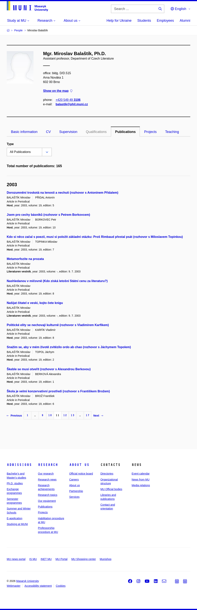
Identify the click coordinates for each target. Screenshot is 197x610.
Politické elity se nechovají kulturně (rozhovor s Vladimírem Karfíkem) (58, 325)
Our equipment (47, 500)
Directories (106, 473)
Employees (165, 20)
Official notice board (81, 473)
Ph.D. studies (15, 483)
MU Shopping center (83, 559)
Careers (74, 479)
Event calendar (140, 473)
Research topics (47, 494)
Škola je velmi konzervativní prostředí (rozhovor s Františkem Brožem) (58, 391)
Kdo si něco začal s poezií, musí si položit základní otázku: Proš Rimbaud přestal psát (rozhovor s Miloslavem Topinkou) (95, 236)
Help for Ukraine (119, 20)
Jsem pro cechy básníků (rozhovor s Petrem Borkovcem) (48, 214)
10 (50, 415)
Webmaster (13, 585)
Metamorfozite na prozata (25, 259)
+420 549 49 (68, 99)
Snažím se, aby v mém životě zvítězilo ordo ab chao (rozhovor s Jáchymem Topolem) (69, 347)
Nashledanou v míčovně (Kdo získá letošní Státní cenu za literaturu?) (57, 281)
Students (144, 20)
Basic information (24, 132)
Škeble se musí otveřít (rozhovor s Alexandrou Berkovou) (49, 369)
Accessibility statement (38, 585)
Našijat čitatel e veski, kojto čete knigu (35, 303)
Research (48, 465)
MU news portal (16, 559)
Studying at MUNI (17, 524)
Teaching (172, 132)
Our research (46, 473)
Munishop (105, 559)
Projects (150, 132)
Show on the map (57, 91)
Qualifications (96, 132)
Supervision (68, 132)
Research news (47, 479)
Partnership (76, 491)
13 (72, 415)
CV (48, 132)
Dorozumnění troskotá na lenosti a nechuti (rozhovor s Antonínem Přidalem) (62, 192)
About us (79, 465)
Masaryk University (27, 581)
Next (98, 415)
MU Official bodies (111, 489)
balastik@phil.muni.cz (72, 104)
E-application (14, 518)
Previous (14, 415)
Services (74, 496)
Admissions (19, 465)
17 (87, 415)
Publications (125, 132)
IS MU (33, 559)
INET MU (46, 559)
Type (10, 144)
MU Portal (61, 559)
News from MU (140, 479)
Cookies (61, 585)
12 (65, 415)
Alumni (185, 20)
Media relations (141, 485)
